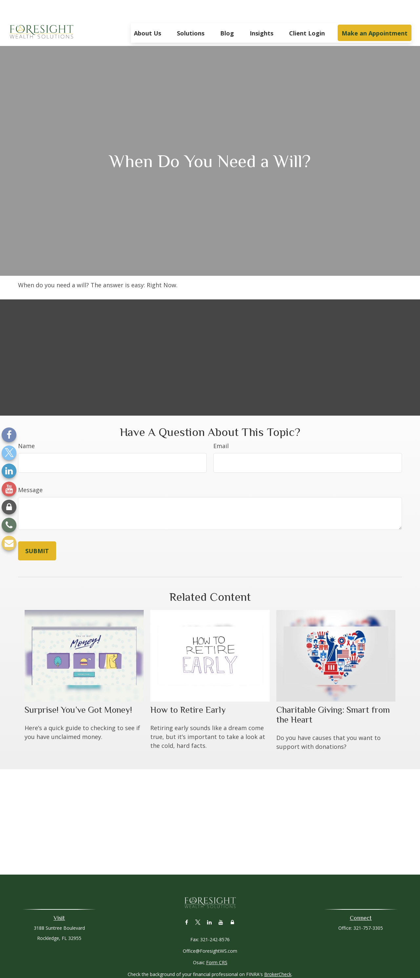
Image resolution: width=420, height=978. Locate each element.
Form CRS (216, 943)
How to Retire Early (188, 690)
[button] (147, 13)
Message (30, 470)
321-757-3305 (368, 908)
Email (221, 426)
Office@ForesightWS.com (210, 931)
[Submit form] (37, 531)
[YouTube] (9, 489)
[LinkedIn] (9, 471)
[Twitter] (9, 453)
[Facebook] (9, 434)
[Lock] (9, 507)
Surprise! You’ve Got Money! (78, 690)
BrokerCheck (277, 954)
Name (26, 426)
